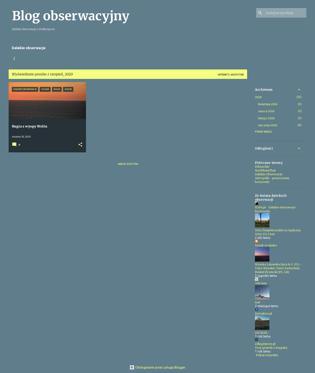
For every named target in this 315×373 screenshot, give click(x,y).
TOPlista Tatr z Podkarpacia (178, 58)
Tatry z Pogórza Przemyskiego (127, 58)
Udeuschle (262, 166)
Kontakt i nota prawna (223, 58)
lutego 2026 (266, 118)
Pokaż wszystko (267, 355)
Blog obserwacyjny (70, 16)
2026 (258, 97)
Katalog (90, 58)
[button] (80, 145)
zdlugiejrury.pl (265, 344)
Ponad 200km (66, 58)
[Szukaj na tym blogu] (285, 13)
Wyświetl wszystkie (231, 74)
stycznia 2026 (267, 125)
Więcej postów (128, 164)
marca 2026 (266, 111)
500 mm (261, 283)
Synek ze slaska (266, 245)
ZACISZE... (262, 332)
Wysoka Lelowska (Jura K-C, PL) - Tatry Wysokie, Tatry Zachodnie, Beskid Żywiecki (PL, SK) (278, 268)
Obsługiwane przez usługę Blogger (157, 367)
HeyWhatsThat (265, 170)
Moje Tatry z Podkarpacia (30, 58)
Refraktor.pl (263, 313)
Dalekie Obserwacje (268, 174)
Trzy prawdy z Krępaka (271, 348)
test (257, 302)
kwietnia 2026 (268, 104)
